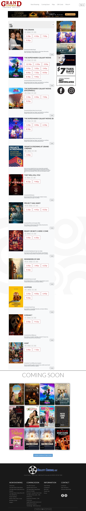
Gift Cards (60, 4)
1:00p (28, 155)
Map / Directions (64, 487)
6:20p (45, 265)
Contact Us (63, 485)
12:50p (29, 64)
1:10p (28, 36)
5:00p (36, 68)
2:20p (37, 64)
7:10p (36, 350)
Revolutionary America (32, 504)
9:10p (28, 270)
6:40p (45, 294)
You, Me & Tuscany (31, 485)
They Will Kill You (13, 494)
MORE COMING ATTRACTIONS (43, 455)
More (67, 4)
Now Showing (35, 4)
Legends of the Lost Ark (32, 487)
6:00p (28, 72)
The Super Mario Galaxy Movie (16, 487)
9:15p (36, 322)
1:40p (28, 350)
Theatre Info (46, 491)
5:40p (45, 68)
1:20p (28, 125)
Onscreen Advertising (66, 489)
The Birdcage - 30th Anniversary (34, 505)
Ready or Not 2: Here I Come (15, 498)
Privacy (45, 493)
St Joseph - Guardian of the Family (34, 493)
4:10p (36, 36)
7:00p (45, 36)
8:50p (28, 129)
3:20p (28, 68)
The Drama (11, 485)
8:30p (28, 77)
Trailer (51, 54)
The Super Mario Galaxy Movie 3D (16, 493)
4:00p (36, 125)
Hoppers (11, 502)
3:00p (46, 64)
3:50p (28, 322)
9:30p (28, 40)
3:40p (36, 265)
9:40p (36, 77)
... (25, 172)
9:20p (28, 101)
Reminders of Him (13, 500)
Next (53, 24)
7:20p (36, 72)
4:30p (36, 97)
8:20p (45, 209)
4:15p (28, 181)
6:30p (45, 125)
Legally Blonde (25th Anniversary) (34, 502)
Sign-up (82, 4)
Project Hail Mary (13, 496)
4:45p (36, 209)
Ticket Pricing (47, 485)
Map (53, 4)
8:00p (45, 72)
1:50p (28, 97)
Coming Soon (45, 4)
